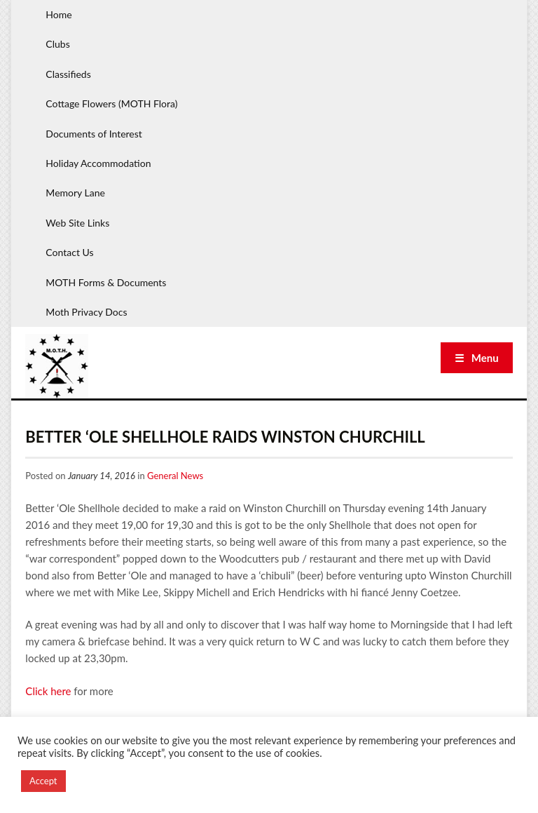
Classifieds (68, 74)
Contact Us (69, 252)
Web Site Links (77, 223)
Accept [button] (43, 780)
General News (175, 475)
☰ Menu (477, 357)
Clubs (57, 44)
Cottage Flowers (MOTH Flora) (111, 103)
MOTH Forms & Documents (106, 282)
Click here (48, 691)
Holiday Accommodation (98, 163)
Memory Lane (75, 193)
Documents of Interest (94, 134)
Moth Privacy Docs (86, 312)
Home (58, 14)
